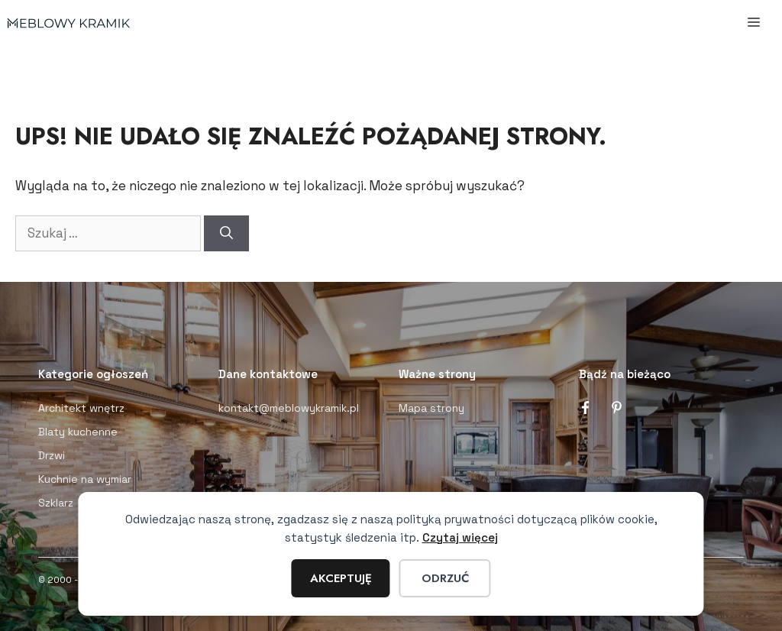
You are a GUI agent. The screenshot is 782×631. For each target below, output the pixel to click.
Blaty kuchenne (78, 431)
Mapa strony (431, 408)
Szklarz (55, 503)
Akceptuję (341, 578)
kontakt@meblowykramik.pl (288, 408)
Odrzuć (445, 578)
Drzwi (51, 455)
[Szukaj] (226, 233)
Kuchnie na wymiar (84, 479)
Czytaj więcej (460, 537)
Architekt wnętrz (81, 408)
